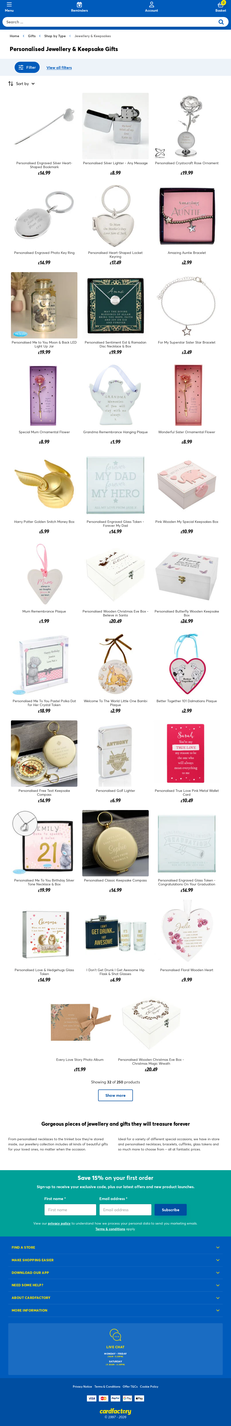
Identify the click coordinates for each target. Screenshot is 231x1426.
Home (14, 36)
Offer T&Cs (130, 1386)
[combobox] (110, 22)
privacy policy (59, 1223)
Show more (115, 1095)
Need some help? (27, 1285)
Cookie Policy (149, 1386)
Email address (112, 1198)
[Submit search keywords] (223, 22)
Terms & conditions (110, 1229)
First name (54, 1198)
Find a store (23, 1247)
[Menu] (9, 7)
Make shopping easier (33, 1260)
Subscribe (170, 1209)
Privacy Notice (82, 1386)
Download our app (30, 1272)
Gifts (32, 36)
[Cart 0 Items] (220, 7)
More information (29, 1310)
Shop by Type (55, 36)
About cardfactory (31, 1297)
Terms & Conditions (107, 1386)
